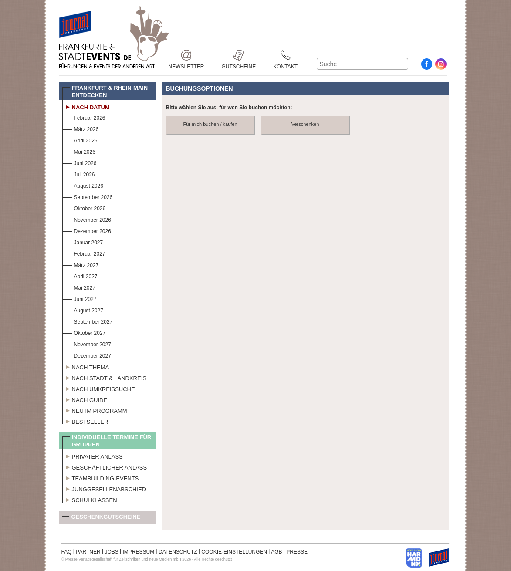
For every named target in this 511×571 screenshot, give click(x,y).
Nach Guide (85, 399)
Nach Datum (86, 106)
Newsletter (186, 55)
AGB (276, 552)
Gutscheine (239, 55)
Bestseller (85, 420)
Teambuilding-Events (100, 477)
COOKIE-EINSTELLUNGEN (234, 552)
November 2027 (86, 343)
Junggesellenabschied (104, 488)
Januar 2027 (82, 241)
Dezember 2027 (86, 355)
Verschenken (305, 124)
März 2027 (80, 264)
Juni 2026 (79, 162)
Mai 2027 (78, 287)
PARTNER (88, 552)
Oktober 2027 (84, 332)
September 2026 (87, 196)
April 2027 (80, 275)
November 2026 (86, 219)
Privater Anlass (92, 455)
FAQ (66, 552)
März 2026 (80, 128)
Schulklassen (89, 499)
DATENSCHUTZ (178, 552)
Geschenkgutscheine (101, 519)
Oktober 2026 (84, 207)
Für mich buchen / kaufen (210, 124)
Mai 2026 (78, 151)
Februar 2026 (83, 117)
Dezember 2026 (86, 230)
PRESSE (297, 552)
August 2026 (82, 185)
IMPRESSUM (139, 552)
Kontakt (285, 55)
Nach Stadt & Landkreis (104, 377)
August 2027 (82, 309)
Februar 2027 (83, 253)
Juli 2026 (78, 173)
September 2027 (87, 321)
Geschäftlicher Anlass (104, 466)
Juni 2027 (79, 298)
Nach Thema (85, 366)
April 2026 (80, 139)
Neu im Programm (94, 409)
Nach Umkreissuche (98, 388)
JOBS (111, 552)
